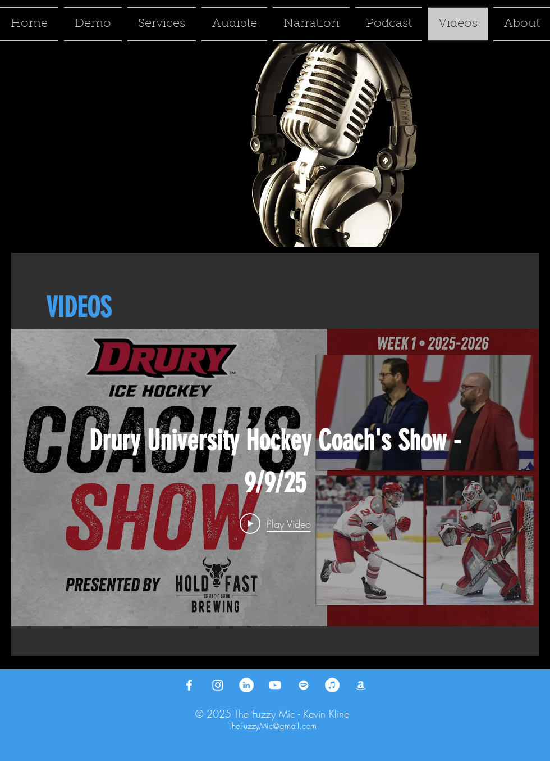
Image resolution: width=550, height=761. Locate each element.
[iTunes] (332, 685)
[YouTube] (275, 685)
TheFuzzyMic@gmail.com (272, 726)
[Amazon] (361, 685)
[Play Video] (275, 523)
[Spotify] (303, 685)
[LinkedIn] (246, 685)
